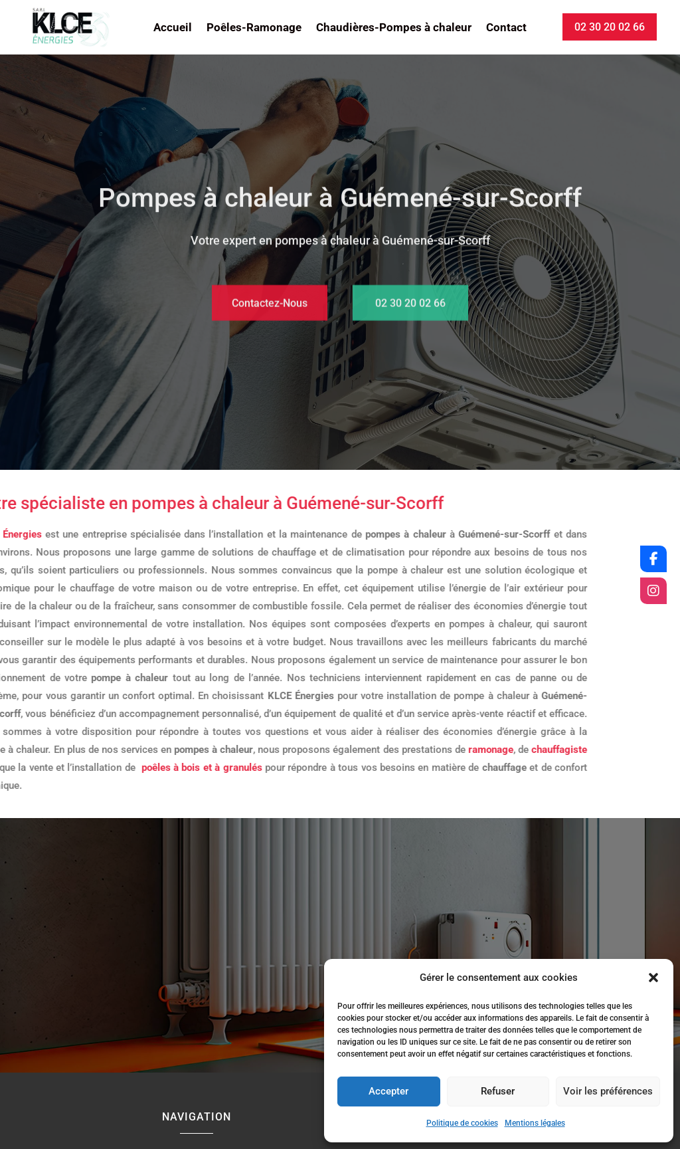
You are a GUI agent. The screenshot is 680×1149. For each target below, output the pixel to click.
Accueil (172, 28)
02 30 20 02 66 (609, 27)
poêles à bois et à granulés (73, 768)
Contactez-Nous (269, 317)
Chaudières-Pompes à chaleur (393, 28)
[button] (653, 977)
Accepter (388, 1091)
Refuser (498, 1091)
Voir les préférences (608, 1091)
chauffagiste (431, 750)
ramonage (362, 750)
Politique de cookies (462, 1123)
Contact (506, 28)
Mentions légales (535, 1123)
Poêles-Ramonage (254, 28)
